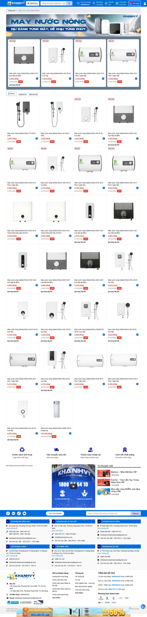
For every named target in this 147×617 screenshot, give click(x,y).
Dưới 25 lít (22, 94)
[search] (69, 3)
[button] (135, 60)
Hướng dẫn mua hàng (60, 576)
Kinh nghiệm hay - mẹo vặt (84, 583)
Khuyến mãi (111, 3)
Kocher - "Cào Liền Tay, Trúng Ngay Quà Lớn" (125, 481)
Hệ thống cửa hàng (99, 3)
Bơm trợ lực (33, 94)
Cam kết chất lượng (82, 590)
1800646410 (85, 4)
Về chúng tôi (79, 576)
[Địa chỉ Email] (113, 513)
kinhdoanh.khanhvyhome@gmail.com (28, 598)
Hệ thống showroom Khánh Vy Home (19, 466)
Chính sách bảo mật (59, 580)
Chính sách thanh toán (60, 595)
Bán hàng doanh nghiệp (83, 586)
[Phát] (73, 486)
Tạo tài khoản (55, 513)
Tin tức (77, 580)
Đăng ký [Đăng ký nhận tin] (136, 513)
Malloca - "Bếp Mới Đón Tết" (124, 472)
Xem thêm (57, 598)
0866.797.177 (113, 589)
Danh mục (32, 3)
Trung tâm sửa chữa (122, 3)
